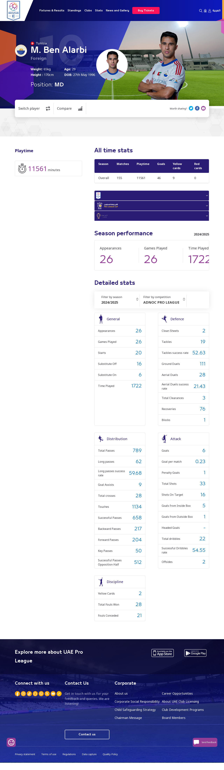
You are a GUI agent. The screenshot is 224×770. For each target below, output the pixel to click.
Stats (99, 10)
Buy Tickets (146, 10)
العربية (216, 10)
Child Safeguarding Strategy (183, 712)
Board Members (127, 728)
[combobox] (120, 304)
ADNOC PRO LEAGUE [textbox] (161, 304)
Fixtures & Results (51, 10)
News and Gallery (117, 10)
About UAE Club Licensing (181, 703)
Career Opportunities (178, 695)
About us (121, 695)
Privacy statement (25, 761)
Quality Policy (112, 761)
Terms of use (49, 761)
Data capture (90, 761)
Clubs (88, 10)
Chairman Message (176, 720)
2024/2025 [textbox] (109, 304)
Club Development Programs (136, 720)
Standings (74, 10)
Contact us (87, 741)
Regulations (70, 761)
